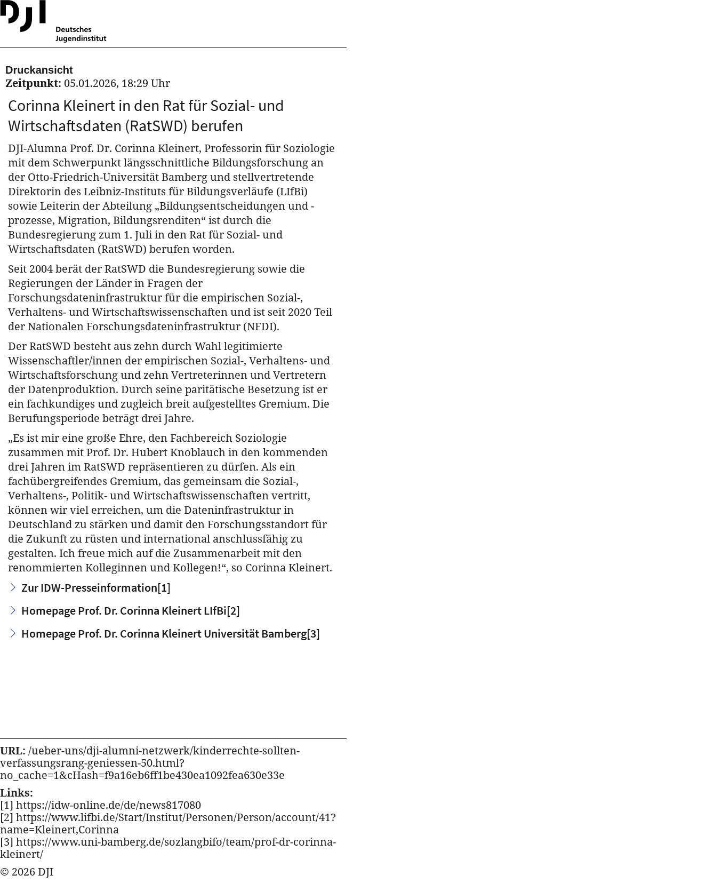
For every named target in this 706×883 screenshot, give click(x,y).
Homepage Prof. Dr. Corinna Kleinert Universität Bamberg (170, 633)
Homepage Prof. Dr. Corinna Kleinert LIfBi (130, 610)
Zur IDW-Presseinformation (96, 587)
